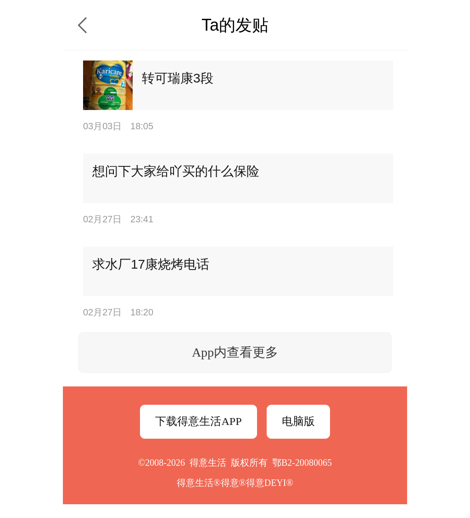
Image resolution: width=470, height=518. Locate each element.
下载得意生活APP (198, 421)
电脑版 (298, 421)
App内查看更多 (235, 352)
